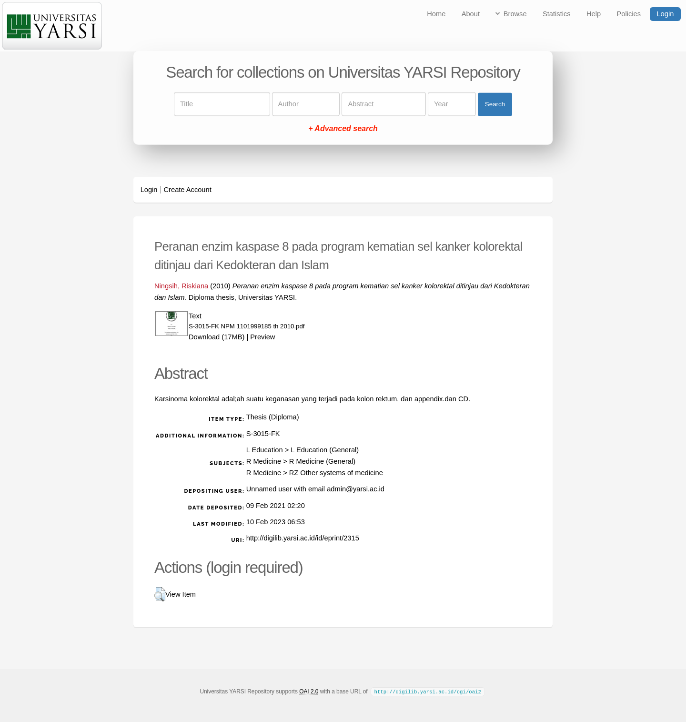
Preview (262, 337)
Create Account (188, 189)
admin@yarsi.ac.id (355, 489)
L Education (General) (325, 450)
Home (436, 14)
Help (593, 14)
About (471, 14)
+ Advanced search (343, 129)
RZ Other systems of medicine (336, 473)
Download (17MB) (216, 337)
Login (665, 14)
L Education (264, 450)
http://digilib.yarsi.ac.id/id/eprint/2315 (302, 538)
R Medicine (263, 461)
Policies (629, 14)
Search (495, 104)
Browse (515, 14)
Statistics (557, 14)
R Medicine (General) (322, 461)
